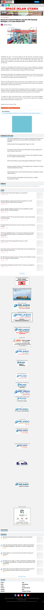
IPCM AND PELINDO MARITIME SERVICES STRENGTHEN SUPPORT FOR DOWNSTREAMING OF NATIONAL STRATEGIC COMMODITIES (18, 545)
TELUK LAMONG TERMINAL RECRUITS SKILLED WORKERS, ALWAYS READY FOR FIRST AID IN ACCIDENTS (17, 209)
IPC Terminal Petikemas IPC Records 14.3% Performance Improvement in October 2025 (22, 113)
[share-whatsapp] (9, 5)
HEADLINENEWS (5, 107)
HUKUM (2, 586)
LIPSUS (23, 586)
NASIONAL (3, 589)
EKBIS (23, 582)
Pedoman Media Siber (19, 598)
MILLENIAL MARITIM (26, 587)
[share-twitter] (6, 5)
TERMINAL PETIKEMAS (14, 107)
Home (2, 17)
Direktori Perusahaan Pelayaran (33, 598)
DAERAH (2, 582)
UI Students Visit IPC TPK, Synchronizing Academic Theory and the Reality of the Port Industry (18, 217)
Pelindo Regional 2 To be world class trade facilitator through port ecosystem (18, 553)
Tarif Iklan (25, 598)
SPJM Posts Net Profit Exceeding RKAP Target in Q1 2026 (14, 241)
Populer (36, 1)
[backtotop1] (43, 602)
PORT (23, 589)
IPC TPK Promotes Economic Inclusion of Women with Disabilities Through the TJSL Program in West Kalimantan (18, 257)
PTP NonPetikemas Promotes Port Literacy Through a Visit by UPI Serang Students (18, 225)
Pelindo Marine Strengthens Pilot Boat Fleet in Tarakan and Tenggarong (17, 265)
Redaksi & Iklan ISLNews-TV (10, 598)
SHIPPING (2, 591)
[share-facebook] (3, 5)
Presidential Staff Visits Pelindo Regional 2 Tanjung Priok (14, 193)
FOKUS (2, 584)
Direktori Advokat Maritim (22, 599)
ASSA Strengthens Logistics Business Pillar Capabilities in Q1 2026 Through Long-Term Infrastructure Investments (16, 201)
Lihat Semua (22, 273)
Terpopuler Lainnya (22, 576)
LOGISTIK (2, 587)
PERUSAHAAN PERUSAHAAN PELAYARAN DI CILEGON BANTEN (17, 537)
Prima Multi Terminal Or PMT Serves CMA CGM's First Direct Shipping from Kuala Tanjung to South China (18, 249)
